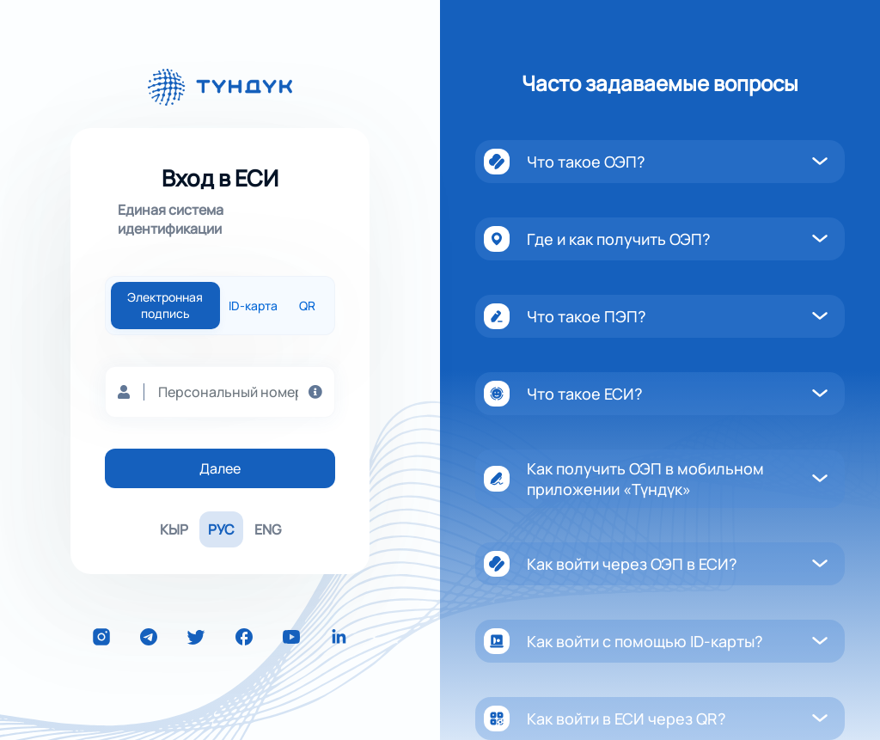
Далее (220, 468)
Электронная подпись (165, 305)
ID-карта (253, 305)
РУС (221, 529)
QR (307, 305)
